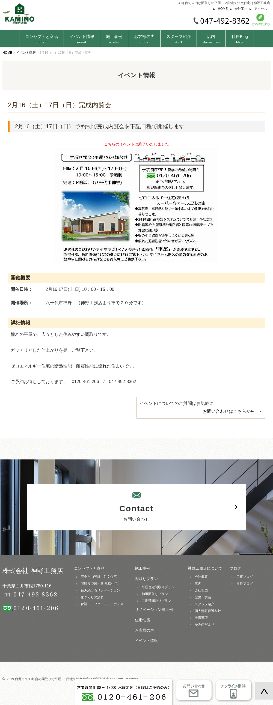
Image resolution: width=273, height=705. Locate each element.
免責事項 (201, 618)
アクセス (260, 9)
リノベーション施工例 (154, 609)
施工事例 (114, 39)
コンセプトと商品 (89, 568)
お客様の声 (144, 39)
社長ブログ (244, 583)
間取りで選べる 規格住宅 (99, 583)
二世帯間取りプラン (156, 601)
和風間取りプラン (155, 594)
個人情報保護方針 (208, 611)
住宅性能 (142, 620)
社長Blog (240, 39)
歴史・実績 (203, 597)
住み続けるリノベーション (100, 590)
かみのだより (204, 624)
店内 (211, 39)
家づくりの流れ (92, 597)
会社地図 (201, 590)
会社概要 (201, 577)
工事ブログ (244, 577)
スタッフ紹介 (178, 39)
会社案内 (241, 9)
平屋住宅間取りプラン (158, 587)
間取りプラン (146, 578)
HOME (223, 9)
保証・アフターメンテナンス (102, 604)
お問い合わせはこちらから (229, 411)
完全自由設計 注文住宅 (99, 577)
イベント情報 (82, 39)
